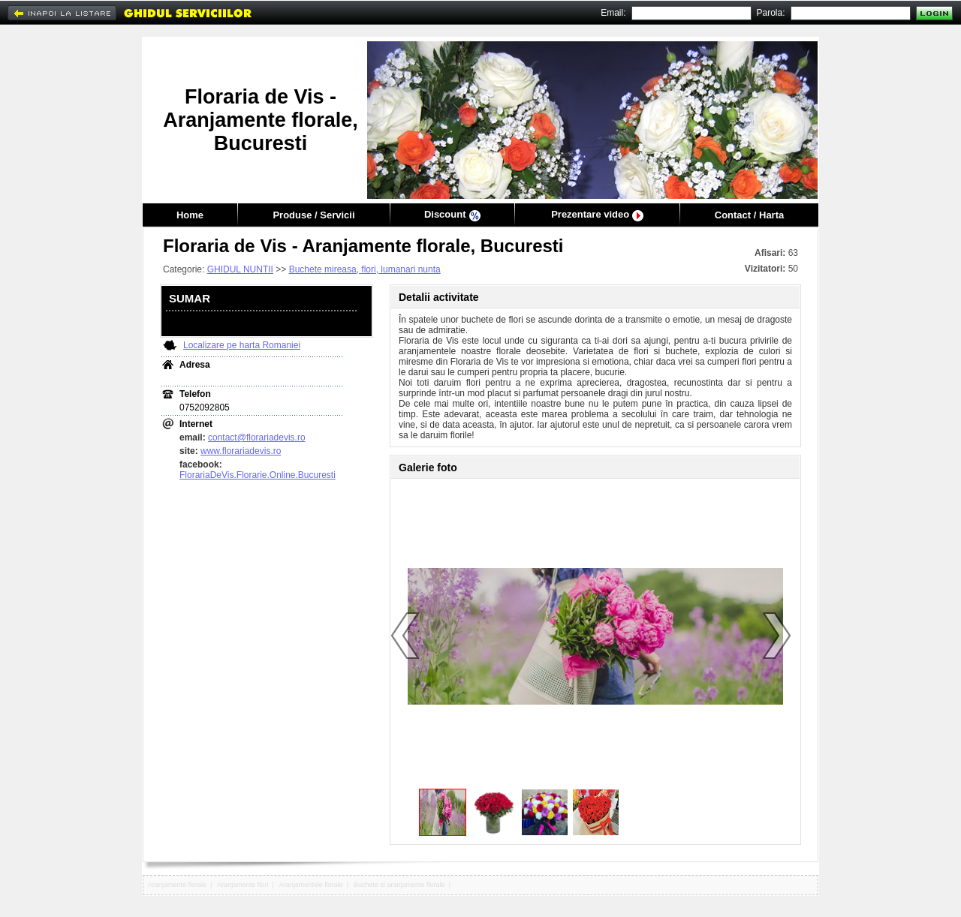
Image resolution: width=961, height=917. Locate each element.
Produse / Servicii (313, 215)
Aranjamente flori (242, 884)
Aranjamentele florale (311, 884)
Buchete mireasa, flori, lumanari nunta (365, 269)
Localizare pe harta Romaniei (241, 345)
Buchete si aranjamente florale (399, 884)
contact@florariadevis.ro (257, 437)
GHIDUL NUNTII (240, 269)
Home (189, 215)
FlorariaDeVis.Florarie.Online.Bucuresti (257, 475)
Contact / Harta (749, 215)
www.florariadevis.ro (240, 451)
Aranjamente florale (177, 884)
